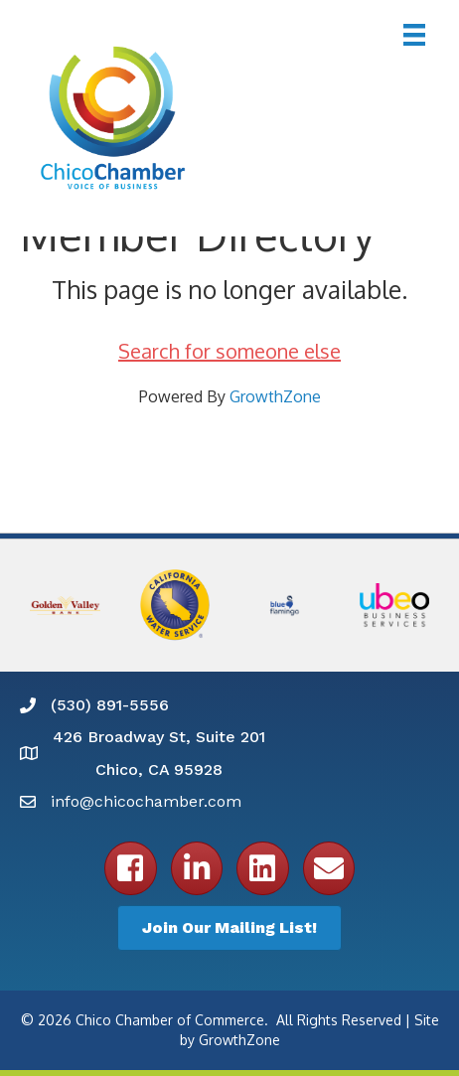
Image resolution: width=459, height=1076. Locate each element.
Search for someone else (229, 351)
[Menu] (414, 35)
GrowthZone (275, 396)
